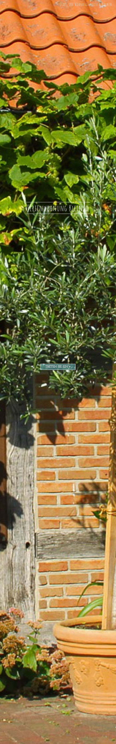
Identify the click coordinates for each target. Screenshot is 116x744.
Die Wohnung (78, 4)
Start (63, 4)
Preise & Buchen (101, 4)
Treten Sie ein (58, 366)
